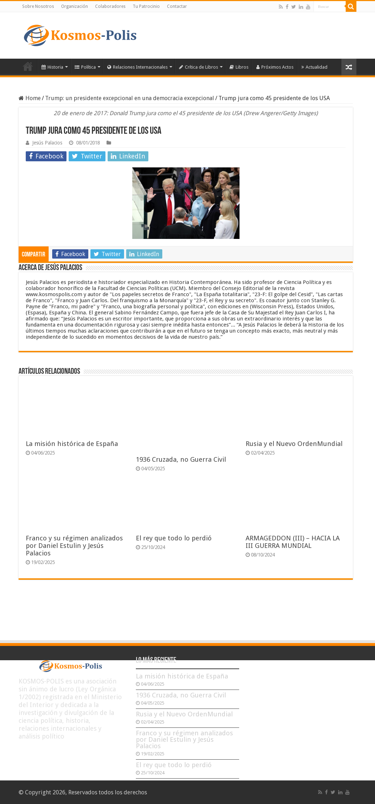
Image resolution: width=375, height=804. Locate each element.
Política (85, 67)
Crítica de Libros (198, 67)
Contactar (177, 6)
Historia (52, 67)
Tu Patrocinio (146, 6)
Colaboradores (110, 6)
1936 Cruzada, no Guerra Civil (181, 459)
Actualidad (314, 67)
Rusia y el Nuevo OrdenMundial (294, 443)
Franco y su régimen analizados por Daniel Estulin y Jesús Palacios (74, 545)
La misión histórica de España (72, 443)
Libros (239, 67)
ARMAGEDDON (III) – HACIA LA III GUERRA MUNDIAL (293, 541)
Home (30, 98)
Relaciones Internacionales (137, 67)
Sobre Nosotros (38, 6)
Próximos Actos (274, 67)
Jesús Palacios (47, 143)
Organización (74, 6)
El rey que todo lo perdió (174, 538)
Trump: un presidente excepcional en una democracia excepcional (129, 98)
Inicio (28, 66)
